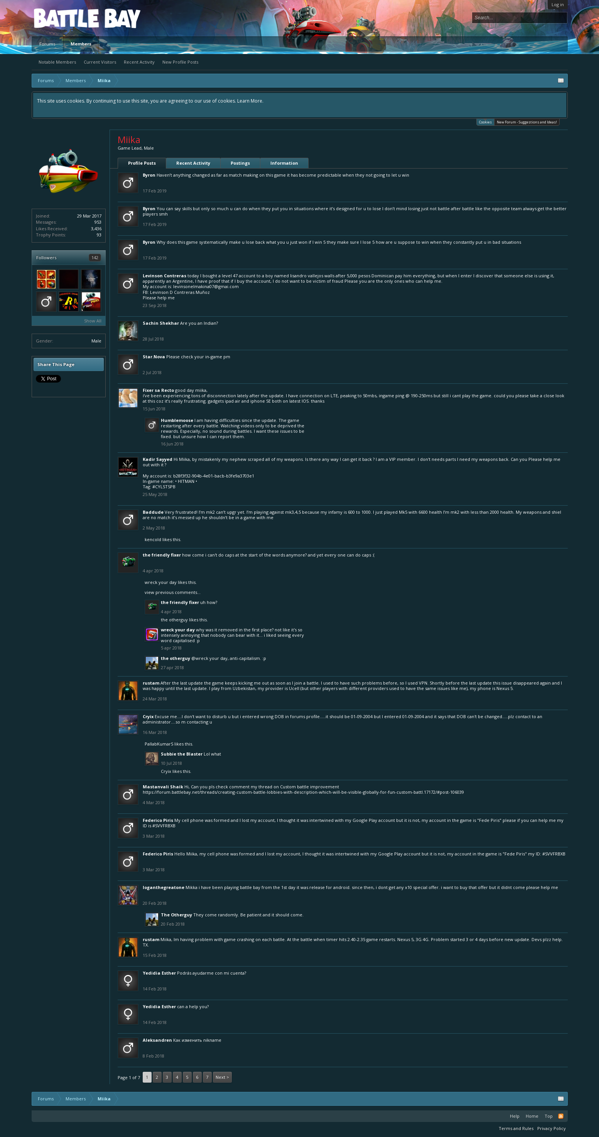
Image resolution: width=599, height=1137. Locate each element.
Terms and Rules (516, 1128)
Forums (47, 44)
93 (99, 235)
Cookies (485, 122)
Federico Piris (158, 820)
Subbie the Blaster (181, 754)
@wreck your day (209, 658)
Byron (149, 175)
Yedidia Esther (159, 973)
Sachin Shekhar (161, 323)
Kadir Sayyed (157, 459)
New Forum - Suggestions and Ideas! (527, 122)
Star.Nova (154, 356)
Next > (222, 1077)
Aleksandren (157, 1040)
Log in (558, 4)
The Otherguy (174, 619)
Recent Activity (139, 62)
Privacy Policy (551, 1128)
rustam (151, 683)
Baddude (153, 512)
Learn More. (250, 101)
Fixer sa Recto (158, 390)
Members (81, 44)
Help (515, 1116)
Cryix (148, 716)
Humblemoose (177, 420)
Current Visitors (100, 62)
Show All (92, 321)
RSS (561, 1116)
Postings (240, 163)
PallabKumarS (159, 744)
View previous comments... (173, 592)
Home (532, 1116)
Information (284, 163)
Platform (62, 18)
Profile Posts (142, 163)
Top (549, 1116)
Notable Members (57, 62)
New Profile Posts (180, 62)
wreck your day (161, 582)
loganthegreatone (163, 887)
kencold (153, 539)
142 (94, 257)
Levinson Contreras (164, 275)
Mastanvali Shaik (163, 786)
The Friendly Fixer (162, 555)
